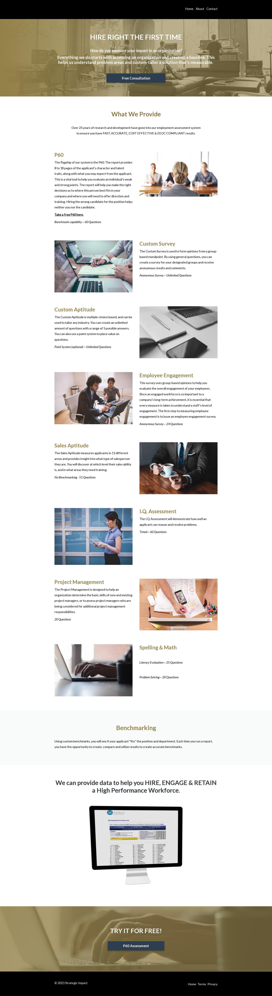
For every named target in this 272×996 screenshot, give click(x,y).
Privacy (212, 983)
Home (189, 9)
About (200, 9)
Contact (212, 9)
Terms (202, 983)
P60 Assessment (136, 946)
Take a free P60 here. (69, 215)
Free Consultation (136, 78)
